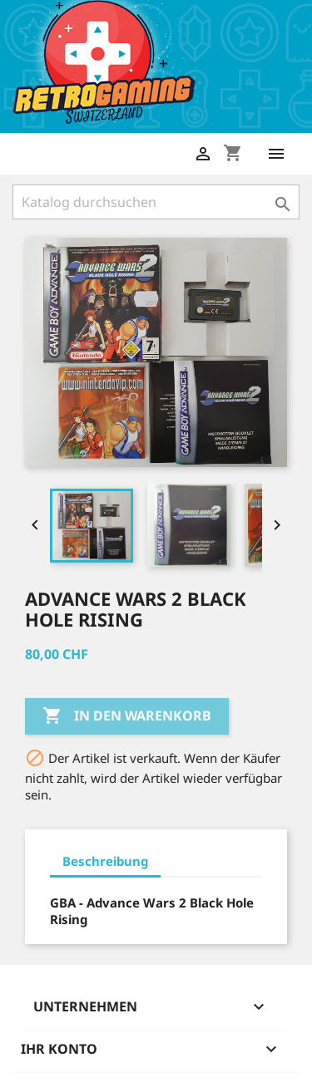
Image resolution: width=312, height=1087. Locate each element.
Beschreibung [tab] (105, 861)
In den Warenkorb (126, 716)
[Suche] (156, 201)
